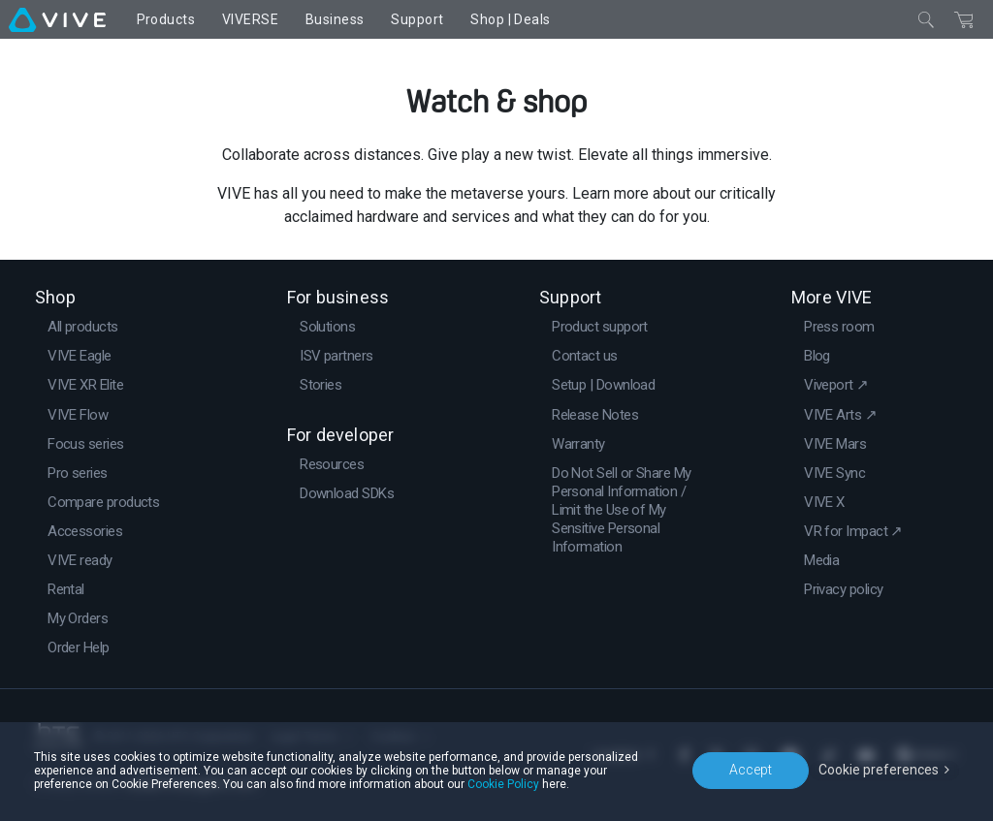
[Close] (926, 19)
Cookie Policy (503, 784)
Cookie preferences (878, 769)
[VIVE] (57, 19)
